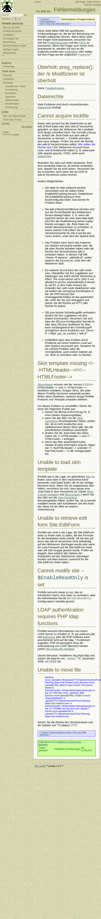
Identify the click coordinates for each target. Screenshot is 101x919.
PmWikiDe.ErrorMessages (68, 742)
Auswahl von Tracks (15, 86)
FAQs (82, 42)
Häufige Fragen (11, 49)
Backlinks (43, 744)
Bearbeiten (10, 93)
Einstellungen (12, 103)
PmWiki (6, 132)
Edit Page (80, 2)
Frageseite (84, 54)
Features (7, 75)
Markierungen (12, 100)
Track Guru (8, 71)
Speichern (10, 96)
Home (38, 2)
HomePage (8, 66)
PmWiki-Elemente (12, 31)
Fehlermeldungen (74, 10)
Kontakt (5, 123)
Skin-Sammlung (67, 497)
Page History (93, 2)
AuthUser (48, 637)
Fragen (45, 19)
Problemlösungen (57, 42)
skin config (40, 766)
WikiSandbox (9, 53)
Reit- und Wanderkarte (14, 116)
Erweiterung (11, 107)
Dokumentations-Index (60, 732)
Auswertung (11, 89)
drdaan (71, 658)
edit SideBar (26, 127)
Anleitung (7, 82)
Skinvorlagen (45, 384)
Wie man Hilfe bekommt (58, 23)
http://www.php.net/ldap (59, 648)
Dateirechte (44, 107)
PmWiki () (12, 23)
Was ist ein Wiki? (11, 27)
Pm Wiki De (43, 11)
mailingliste (71, 51)
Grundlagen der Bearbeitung (11, 40)
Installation (8, 35)
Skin (88, 476)
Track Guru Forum (12, 119)
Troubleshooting (54, 88)
